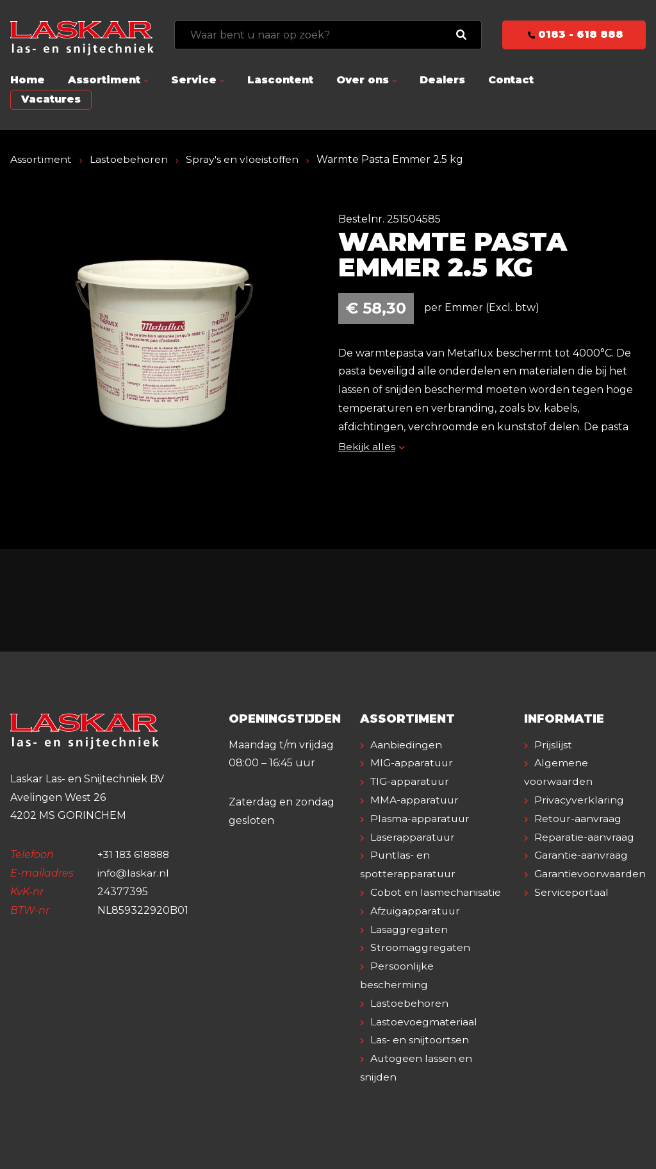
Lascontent (280, 80)
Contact (511, 80)
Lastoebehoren (129, 159)
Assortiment (104, 80)
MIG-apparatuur (412, 763)
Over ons (362, 80)
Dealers (442, 80)
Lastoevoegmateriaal (423, 1022)
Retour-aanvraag (578, 818)
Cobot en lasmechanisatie (435, 892)
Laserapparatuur (413, 837)
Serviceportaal (571, 892)
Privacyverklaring (579, 800)
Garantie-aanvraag (581, 855)
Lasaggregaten (409, 929)
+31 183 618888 (135, 854)
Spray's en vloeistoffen (243, 159)
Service (194, 80)
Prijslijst (553, 745)
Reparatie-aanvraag (584, 837)
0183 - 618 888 (574, 34)
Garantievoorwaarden (590, 874)
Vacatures (51, 99)
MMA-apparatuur (415, 800)
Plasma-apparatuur (420, 818)
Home (27, 80)
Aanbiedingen (406, 745)
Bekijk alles (371, 447)
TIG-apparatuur (411, 781)
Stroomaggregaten (420, 947)
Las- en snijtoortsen (419, 1040)
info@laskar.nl (133, 873)
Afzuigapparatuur (416, 911)
